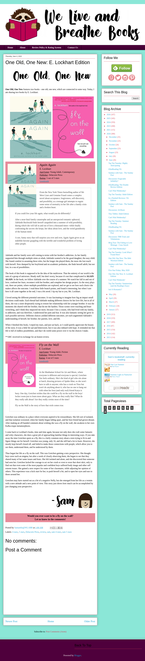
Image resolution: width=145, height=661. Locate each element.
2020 (109, 134)
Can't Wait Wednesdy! (116, 280)
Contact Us (73, 47)
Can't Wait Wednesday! (117, 191)
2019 (109, 314)
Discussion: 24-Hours (116, 210)
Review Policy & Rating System (46, 47)
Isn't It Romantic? (115, 290)
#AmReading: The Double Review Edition (118, 186)
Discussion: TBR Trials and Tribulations (118, 238)
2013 (109, 337)
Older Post (89, 621)
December (113, 137)
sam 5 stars (67, 532)
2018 (109, 318)
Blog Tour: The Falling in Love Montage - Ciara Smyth (120, 244)
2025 (109, 118)
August (112, 152)
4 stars (15, 532)
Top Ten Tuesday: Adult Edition (120, 194)
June (111, 160)
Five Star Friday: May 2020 (119, 270)
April (111, 298)
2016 (109, 326)
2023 (109, 126)
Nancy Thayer (116, 376)
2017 (109, 322)
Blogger (77, 655)
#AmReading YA (114, 169)
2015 (109, 330)
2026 (109, 115)
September (113, 149)
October (112, 145)
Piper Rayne (115, 366)
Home (10, 47)
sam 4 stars (56, 532)
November (113, 141)
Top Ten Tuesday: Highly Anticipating (118, 164)
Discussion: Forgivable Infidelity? (117, 180)
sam (48, 532)
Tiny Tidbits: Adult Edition (118, 214)
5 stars (21, 532)
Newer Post (11, 621)
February (112, 306)
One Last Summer (117, 365)
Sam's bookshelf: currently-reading (121, 358)
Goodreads (44, 181)
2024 (109, 122)
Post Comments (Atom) (56, 631)
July (111, 156)
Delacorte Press (32, 532)
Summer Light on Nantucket (121, 375)
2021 (109, 130)
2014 (109, 334)
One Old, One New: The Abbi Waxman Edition (119, 259)
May (111, 294)
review (43, 532)
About (22, 47)
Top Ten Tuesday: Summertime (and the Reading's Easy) (120, 285)
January (112, 310)
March (111, 302)
